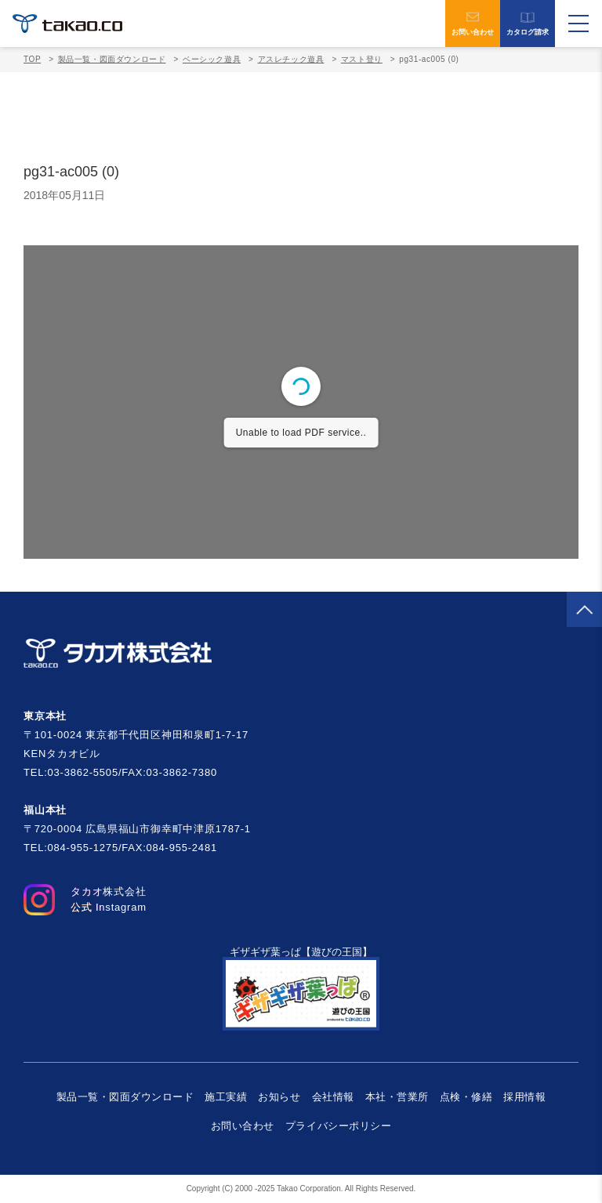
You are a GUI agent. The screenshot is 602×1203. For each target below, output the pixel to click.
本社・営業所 (397, 1097)
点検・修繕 (466, 1097)
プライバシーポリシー (338, 1126)
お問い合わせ (473, 23)
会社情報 (333, 1097)
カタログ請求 (527, 24)
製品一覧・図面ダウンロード (112, 59)
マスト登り (362, 59)
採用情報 (524, 1097)
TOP (32, 59)
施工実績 (226, 1097)
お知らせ (279, 1097)
